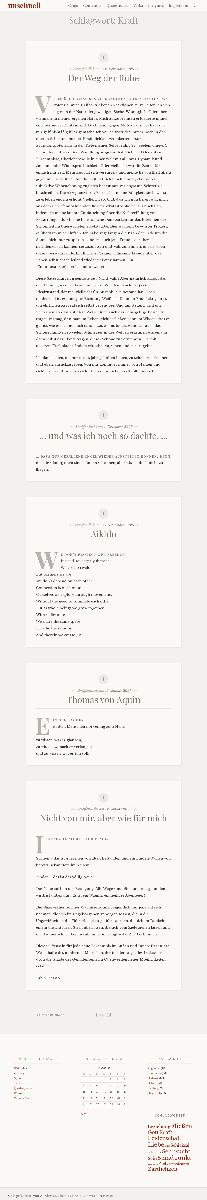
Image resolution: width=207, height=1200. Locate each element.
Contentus (92, 6)
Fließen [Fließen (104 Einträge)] (181, 1126)
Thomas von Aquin (103, 699)
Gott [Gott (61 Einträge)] (153, 1132)
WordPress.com (101, 1196)
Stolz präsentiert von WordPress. (32, 1196)
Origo (73, 6)
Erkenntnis (154, 1073)
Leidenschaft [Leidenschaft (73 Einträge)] (164, 1138)
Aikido (103, 533)
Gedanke (153, 1078)
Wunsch (19, 1093)
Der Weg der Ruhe (103, 77)
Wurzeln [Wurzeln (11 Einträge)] (153, 1164)
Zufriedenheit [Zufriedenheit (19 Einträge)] (178, 1164)
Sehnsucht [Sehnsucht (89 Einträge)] (176, 1151)
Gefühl (152, 1083)
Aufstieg (19, 1073)
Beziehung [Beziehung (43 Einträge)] (159, 1126)
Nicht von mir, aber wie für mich (103, 817)
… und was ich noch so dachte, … (103, 435)
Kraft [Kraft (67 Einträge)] (165, 1132)
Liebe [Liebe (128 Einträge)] (156, 1144)
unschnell (24, 5)
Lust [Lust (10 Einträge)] (167, 1146)
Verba (138, 6)
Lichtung (153, 1088)
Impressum (178, 6)
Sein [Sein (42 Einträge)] (152, 1158)
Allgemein (154, 1068)
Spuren (18, 1078)
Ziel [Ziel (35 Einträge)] (162, 1163)
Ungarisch (154, 1093)
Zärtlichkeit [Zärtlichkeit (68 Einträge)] (163, 1169)
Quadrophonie (23, 1088)
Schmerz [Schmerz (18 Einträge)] (154, 1152)
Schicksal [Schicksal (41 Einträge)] (180, 1145)
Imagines (156, 6)
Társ (17, 1083)
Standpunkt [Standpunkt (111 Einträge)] (174, 1157)
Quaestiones (117, 6)
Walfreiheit (21, 1068)
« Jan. (84, 1113)
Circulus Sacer (23, 1098)
